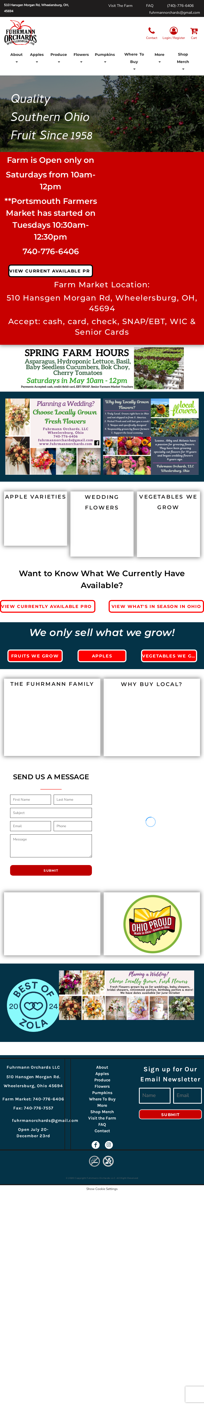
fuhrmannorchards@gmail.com (174, 12)
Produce (102, 1079)
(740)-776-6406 (180, 5)
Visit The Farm (120, 5)
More (102, 1105)
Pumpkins (102, 1092)
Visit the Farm (102, 1118)
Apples (102, 1073)
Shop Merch (102, 1111)
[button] (16, 62)
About (102, 1067)
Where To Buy (102, 1098)
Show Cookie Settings (102, 1189)
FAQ (150, 5)
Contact (102, 1130)
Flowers (102, 1086)
